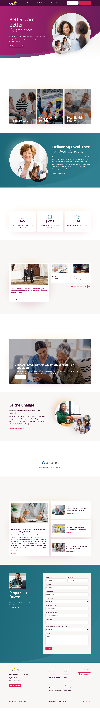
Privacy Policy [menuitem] (52, 701)
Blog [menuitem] (65, 685)
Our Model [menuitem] (52, 672)
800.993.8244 (14, 678)
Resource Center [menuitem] (68, 687)
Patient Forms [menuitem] (67, 690)
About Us (51, 3)
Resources (60, 3)
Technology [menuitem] (52, 674)
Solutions (30, 3)
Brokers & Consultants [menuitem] (55, 690)
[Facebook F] (83, 701)
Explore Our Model (16, 46)
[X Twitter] (86, 701)
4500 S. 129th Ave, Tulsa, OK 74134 (19, 675)
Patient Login (72, 3)
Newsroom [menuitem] (66, 674)
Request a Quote (85, 3)
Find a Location (84, 674)
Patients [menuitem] (51, 685)
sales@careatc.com (15, 680)
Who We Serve (41, 3)
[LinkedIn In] (89, 701)
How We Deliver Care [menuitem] (54, 677)
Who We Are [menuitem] (67, 672)
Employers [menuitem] (52, 687)
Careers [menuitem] (65, 677)
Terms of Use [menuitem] (62, 701)
